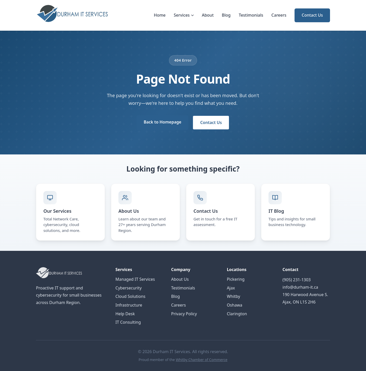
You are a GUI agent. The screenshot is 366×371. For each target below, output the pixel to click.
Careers (278, 15)
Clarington (237, 314)
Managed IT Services (135, 279)
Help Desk (125, 314)
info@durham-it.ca (300, 287)
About (208, 15)
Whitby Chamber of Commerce (201, 359)
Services (184, 15)
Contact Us (312, 15)
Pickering (236, 279)
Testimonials (251, 15)
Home (160, 15)
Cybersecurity (128, 288)
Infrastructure (128, 305)
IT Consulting (128, 322)
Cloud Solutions (130, 296)
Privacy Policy (184, 314)
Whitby (233, 296)
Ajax (231, 288)
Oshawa (234, 305)
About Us (180, 279)
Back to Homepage (162, 122)
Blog (226, 15)
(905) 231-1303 (297, 280)
